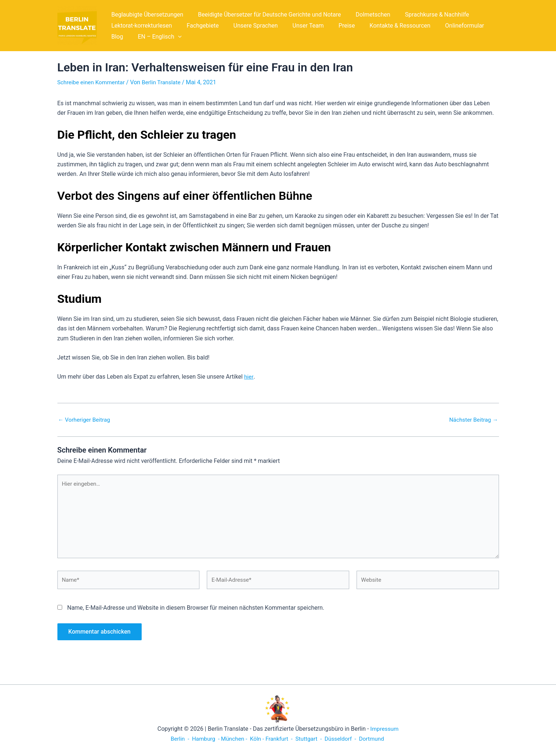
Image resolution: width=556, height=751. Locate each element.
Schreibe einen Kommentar (92, 82)
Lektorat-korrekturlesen (140, 25)
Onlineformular (445, 25)
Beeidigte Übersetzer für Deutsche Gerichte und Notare (265, 14)
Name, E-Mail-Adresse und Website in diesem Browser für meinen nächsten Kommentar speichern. (195, 612)
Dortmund (375, 738)
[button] (150, 36)
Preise (333, 25)
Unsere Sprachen (248, 25)
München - (232, 738)
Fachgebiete (198, 25)
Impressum (385, 728)
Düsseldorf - (343, 738)
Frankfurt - (280, 738)
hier (249, 376)
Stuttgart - (310, 738)
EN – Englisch (132, 36)
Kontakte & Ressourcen (383, 25)
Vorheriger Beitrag (85, 420)
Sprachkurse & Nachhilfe (427, 14)
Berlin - (176, 738)
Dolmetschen (365, 14)
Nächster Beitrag (472, 420)
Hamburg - (203, 738)
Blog (483, 25)
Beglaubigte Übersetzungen (146, 14)
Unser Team (298, 25)
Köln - (256, 738)
